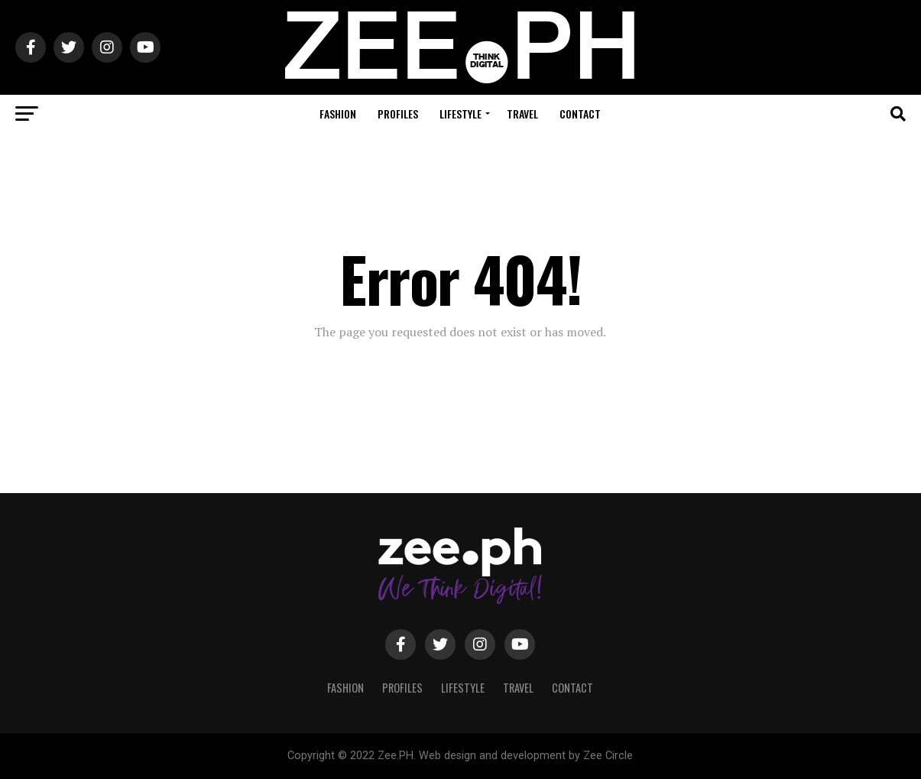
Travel (522, 113)
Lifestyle (460, 113)
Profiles (398, 113)
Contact (580, 113)
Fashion (337, 113)
